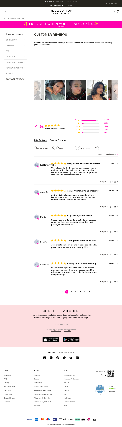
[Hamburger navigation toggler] (5, 11)
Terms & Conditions (56, 331)
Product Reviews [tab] (58, 140)
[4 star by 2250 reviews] (92, 123)
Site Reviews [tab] (40, 140)
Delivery (10, 45)
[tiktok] (44, 358)
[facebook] (64, 358)
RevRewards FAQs (14, 68)
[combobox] (66, 148)
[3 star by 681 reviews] (92, 126)
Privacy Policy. (67, 331)
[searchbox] (42, 148)
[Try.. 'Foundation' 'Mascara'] (61, 18)
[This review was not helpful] (115, 182)
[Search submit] (117, 18)
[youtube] (70, 358)
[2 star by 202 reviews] (92, 129)
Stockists (10, 57)
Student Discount (14, 62)
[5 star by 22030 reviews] (92, 120)
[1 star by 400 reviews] (92, 132)
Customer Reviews (15, 79)
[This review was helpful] (110, 182)
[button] (37, 90)
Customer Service (111, 3)
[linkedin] (77, 358)
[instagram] (51, 358)
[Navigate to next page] (89, 291)
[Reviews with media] (88, 148)
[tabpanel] (76, 230)
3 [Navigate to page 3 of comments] (75, 292)
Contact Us (11, 40)
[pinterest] (57, 358)
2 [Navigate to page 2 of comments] (71, 292)
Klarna (9, 73)
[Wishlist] (114, 12)
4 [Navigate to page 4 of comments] (80, 292)
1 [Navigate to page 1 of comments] (66, 292)
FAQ (7, 51)
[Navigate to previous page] (62, 291)
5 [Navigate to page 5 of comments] (85, 292)
